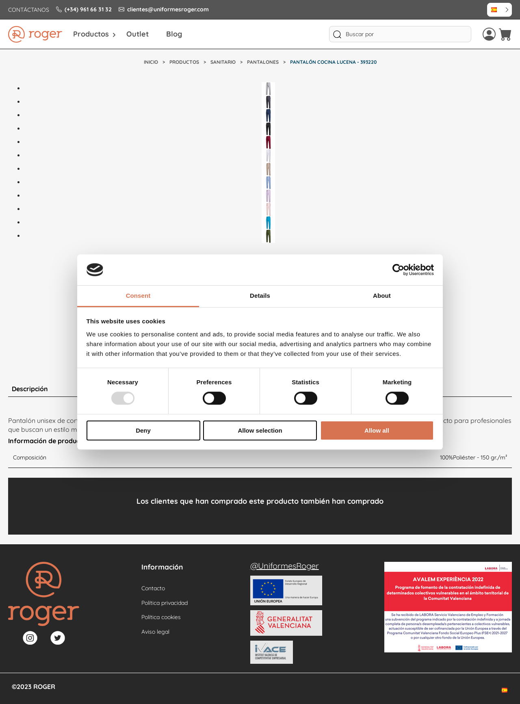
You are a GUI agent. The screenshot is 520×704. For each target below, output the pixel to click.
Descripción (30, 389)
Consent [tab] (138, 295)
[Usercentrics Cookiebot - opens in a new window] (398, 270)
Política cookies (161, 617)
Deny (143, 430)
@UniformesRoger (284, 566)
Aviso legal (155, 631)
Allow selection (260, 430)
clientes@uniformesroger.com (164, 9)
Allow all (376, 430)
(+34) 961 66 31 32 (84, 9)
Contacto (153, 588)
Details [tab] (260, 295)
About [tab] (382, 295)
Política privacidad (164, 603)
